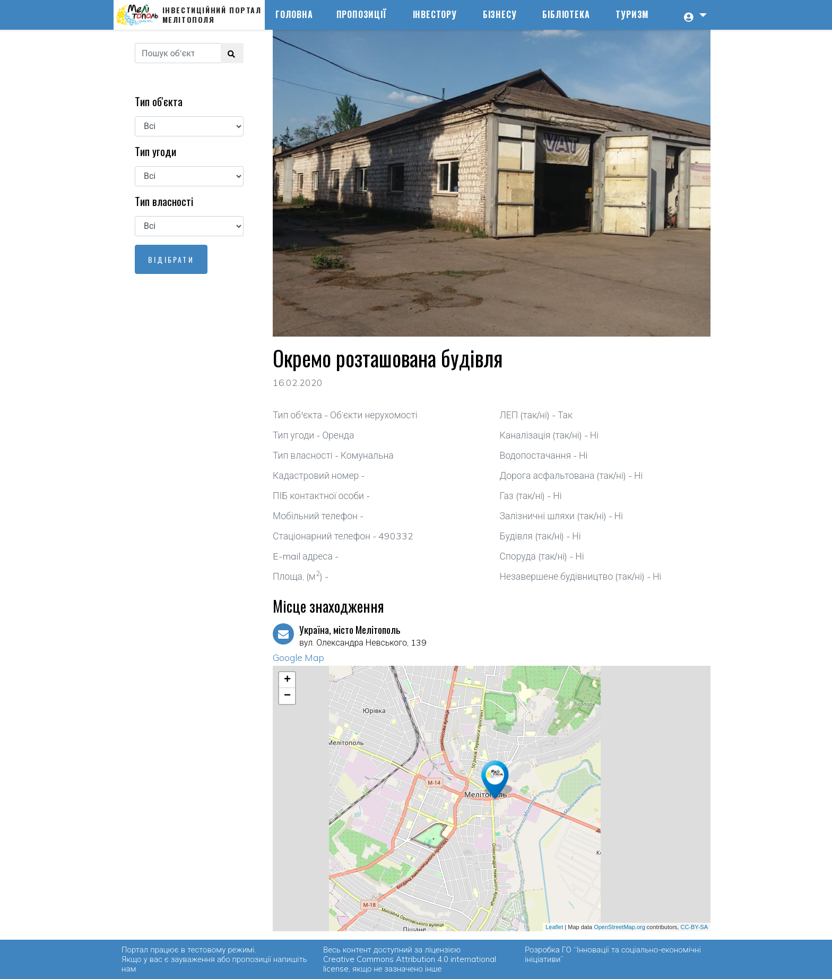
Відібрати (171, 259)
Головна (294, 14)
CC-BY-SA (694, 927)
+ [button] (287, 680)
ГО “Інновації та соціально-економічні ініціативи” (613, 954)
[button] (694, 15)
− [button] (287, 696)
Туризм (632, 14)
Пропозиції (361, 14)
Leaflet (554, 927)
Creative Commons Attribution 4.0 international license (409, 964)
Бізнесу (500, 14)
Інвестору (435, 14)
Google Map (298, 657)
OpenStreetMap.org (619, 927)
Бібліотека (566, 14)
